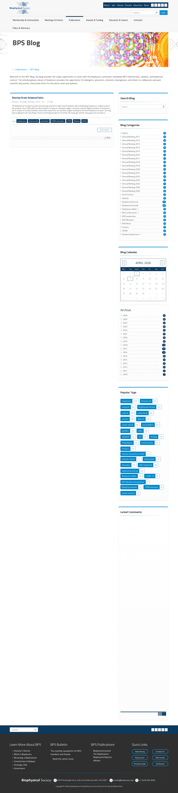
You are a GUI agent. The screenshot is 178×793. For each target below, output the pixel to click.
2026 (125, 315)
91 (164, 227)
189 (164, 205)
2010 (125, 374)
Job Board (160, 763)
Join (113, 5)
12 (164, 216)
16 (164, 198)
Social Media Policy (115, 786)
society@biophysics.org (123, 780)
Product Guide (140, 763)
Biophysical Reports (102, 757)
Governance (19, 768)
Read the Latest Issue (63, 758)
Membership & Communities (26, 20)
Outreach (138, 20)
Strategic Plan (20, 764)
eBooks (96, 760)
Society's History (22, 750)
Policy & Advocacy (21, 28)
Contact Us (160, 751)
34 (164, 140)
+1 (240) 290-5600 (147, 780)
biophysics (21, 120)
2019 (125, 341)
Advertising (140, 751)
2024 (125, 322)
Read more (104, 130)
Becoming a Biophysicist (25, 757)
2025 (125, 319)
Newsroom (139, 757)
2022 (125, 330)
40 (164, 137)
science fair (33, 120)
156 (164, 202)
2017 (125, 348)
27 (164, 180)
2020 (125, 337)
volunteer (45, 120)
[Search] (145, 12)
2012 (125, 367)
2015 (125, 356)
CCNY (69, 120)
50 (164, 234)
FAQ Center (160, 757)
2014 (125, 359)
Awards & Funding (94, 20)
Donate (128, 5)
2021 (125, 333)
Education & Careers (118, 20)
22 (164, 231)
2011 (125, 370)
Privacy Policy (92, 786)
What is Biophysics (23, 754)
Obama (77, 120)
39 (164, 162)
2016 (125, 352)
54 (164, 223)
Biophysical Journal (102, 750)
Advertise (137, 5)
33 (164, 151)
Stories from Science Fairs (27, 97)
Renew (120, 5)
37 (164, 155)
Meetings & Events (54, 20)
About (107, 5)
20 (164, 133)
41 (164, 158)
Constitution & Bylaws (24, 761)
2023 (125, 326)
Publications (74, 20)
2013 (125, 363)
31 (164, 144)
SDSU (84, 120)
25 (164, 166)
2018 (125, 344)
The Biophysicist (101, 754)
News (146, 5)
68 (164, 209)
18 (164, 194)
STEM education (58, 120)
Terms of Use (102, 786)
